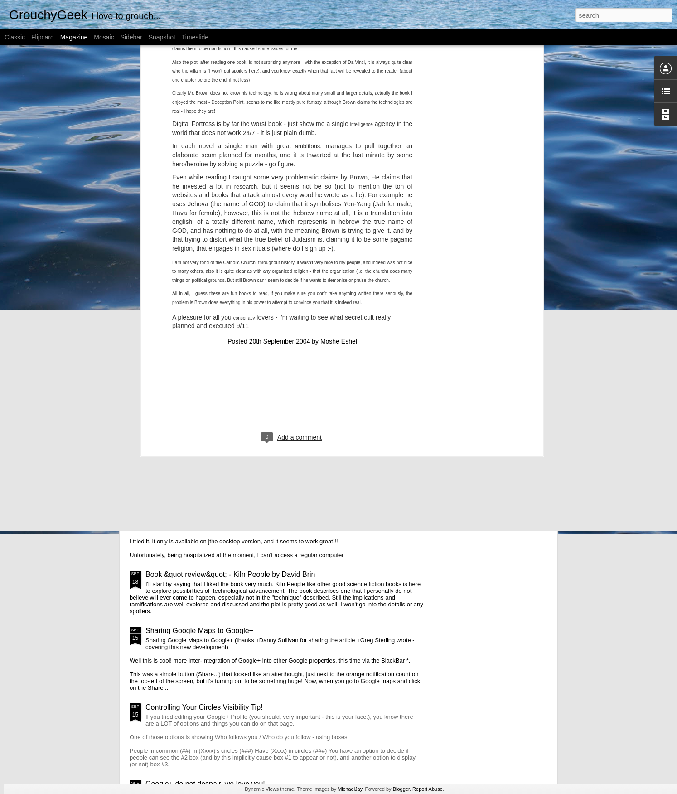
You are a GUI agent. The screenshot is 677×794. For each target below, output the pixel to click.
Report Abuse (427, 789)
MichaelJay (350, 789)
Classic (15, 37)
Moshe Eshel (338, 131)
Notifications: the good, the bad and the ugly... (218, 421)
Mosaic (104, 37)
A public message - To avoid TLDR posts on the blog (180, 286)
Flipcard (42, 37)
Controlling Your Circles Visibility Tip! (203, 707)
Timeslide (195, 37)
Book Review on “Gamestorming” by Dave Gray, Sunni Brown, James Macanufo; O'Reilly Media (284, 298)
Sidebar (131, 37)
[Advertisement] (292, 190)
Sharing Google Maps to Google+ (199, 630)
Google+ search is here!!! (186, 484)
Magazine (74, 37)
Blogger (401, 789)
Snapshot (162, 37)
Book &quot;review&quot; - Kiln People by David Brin (230, 574)
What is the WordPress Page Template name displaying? (397, 286)
